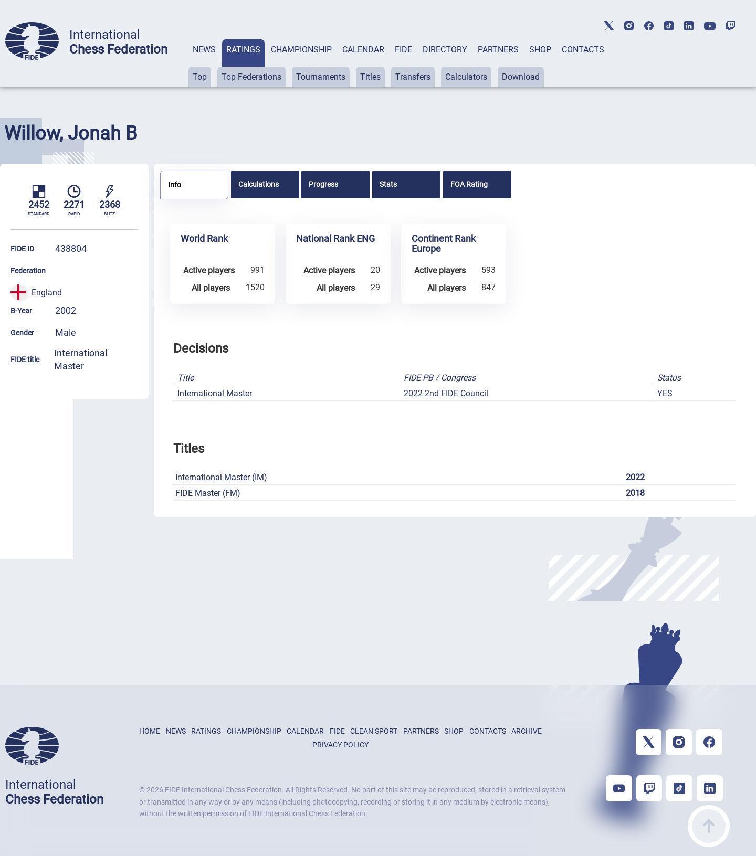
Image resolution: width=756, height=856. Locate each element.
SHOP (540, 50)
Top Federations (251, 77)
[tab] (204, 63)
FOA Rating (469, 184)
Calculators (466, 77)
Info (174, 185)
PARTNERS (498, 50)
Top (200, 77)
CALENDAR (363, 50)
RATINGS (243, 50)
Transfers (412, 77)
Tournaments (320, 77)
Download (521, 77)
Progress (323, 184)
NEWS (204, 50)
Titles (370, 77)
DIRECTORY (445, 50)
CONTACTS (583, 50)
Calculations (258, 184)
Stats (388, 184)
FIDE (403, 50)
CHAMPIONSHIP (301, 50)
